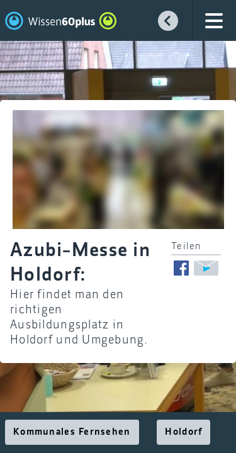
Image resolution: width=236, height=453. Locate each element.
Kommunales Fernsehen (72, 432)
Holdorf (183, 432)
